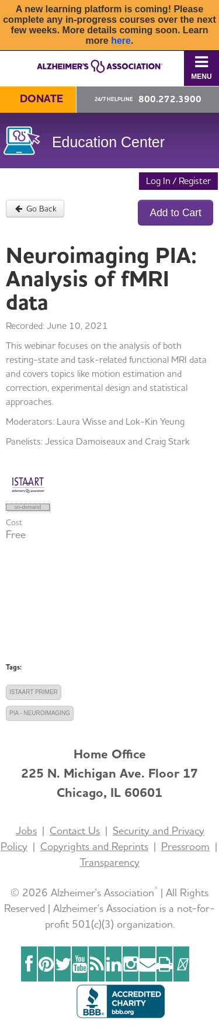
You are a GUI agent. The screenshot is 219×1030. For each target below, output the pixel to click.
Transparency (110, 862)
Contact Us (75, 830)
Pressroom (185, 846)
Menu (201, 67)
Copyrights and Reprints (94, 846)
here (121, 41)
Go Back (35, 208)
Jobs (26, 830)
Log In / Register (178, 180)
